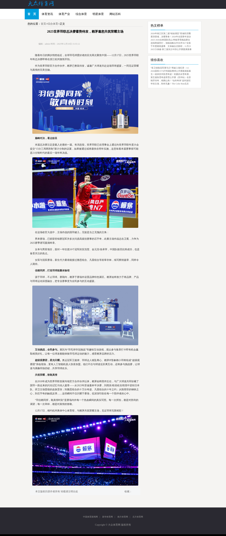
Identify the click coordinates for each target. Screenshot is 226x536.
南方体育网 (122, 517)
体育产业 (64, 14)
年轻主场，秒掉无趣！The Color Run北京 (170, 83)
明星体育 (98, 14)
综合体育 (81, 14)
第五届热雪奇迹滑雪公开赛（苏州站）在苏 (171, 77)
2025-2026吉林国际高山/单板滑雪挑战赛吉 (170, 40)
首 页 (32, 14)
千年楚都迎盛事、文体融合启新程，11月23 (171, 46)
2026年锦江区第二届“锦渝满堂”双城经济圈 (171, 33)
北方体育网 (137, 517)
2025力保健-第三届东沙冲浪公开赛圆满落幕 (171, 49)
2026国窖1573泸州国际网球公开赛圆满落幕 (171, 71)
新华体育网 (107, 517)
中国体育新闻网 (90, 517)
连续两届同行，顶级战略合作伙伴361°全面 (171, 43)
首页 (43, 23)
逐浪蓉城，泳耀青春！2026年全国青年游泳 (171, 36)
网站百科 (115, 14)
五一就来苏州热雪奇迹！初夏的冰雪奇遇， (171, 74)
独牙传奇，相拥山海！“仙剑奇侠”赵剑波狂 (171, 80)
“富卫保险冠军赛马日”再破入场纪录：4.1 (170, 68)
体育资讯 (47, 14)
